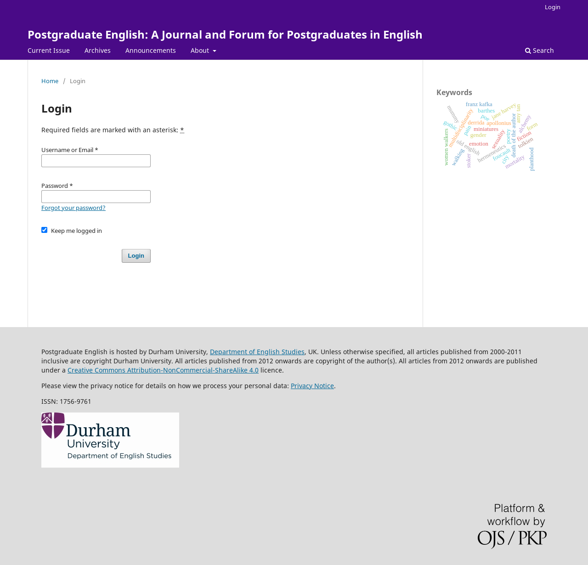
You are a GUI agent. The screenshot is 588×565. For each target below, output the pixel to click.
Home (49, 81)
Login (552, 7)
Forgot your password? (73, 207)
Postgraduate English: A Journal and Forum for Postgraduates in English (225, 34)
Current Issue (49, 50)
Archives (98, 50)
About (201, 50)
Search (539, 50)
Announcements (150, 50)
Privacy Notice (312, 385)
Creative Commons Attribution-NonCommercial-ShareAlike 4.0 (163, 370)
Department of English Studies (257, 351)
